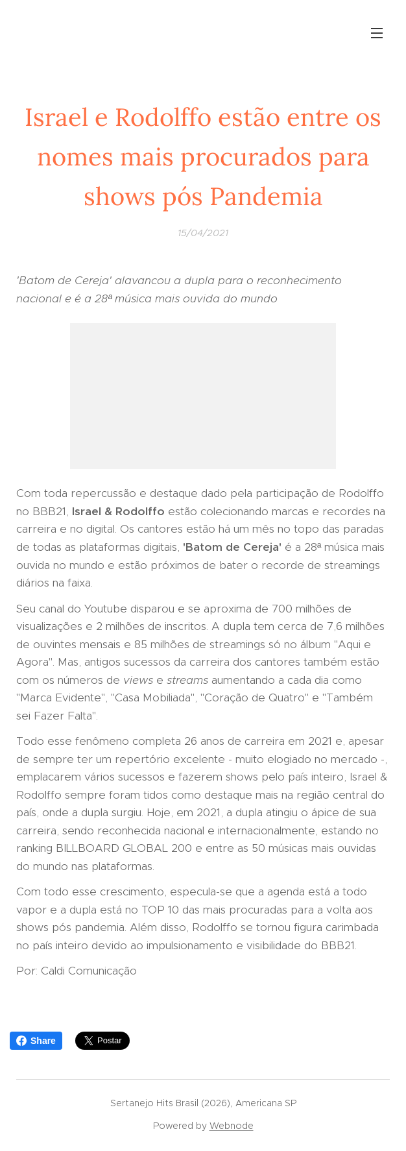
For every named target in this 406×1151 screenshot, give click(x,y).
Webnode (231, 1126)
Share (36, 1041)
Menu (377, 33)
